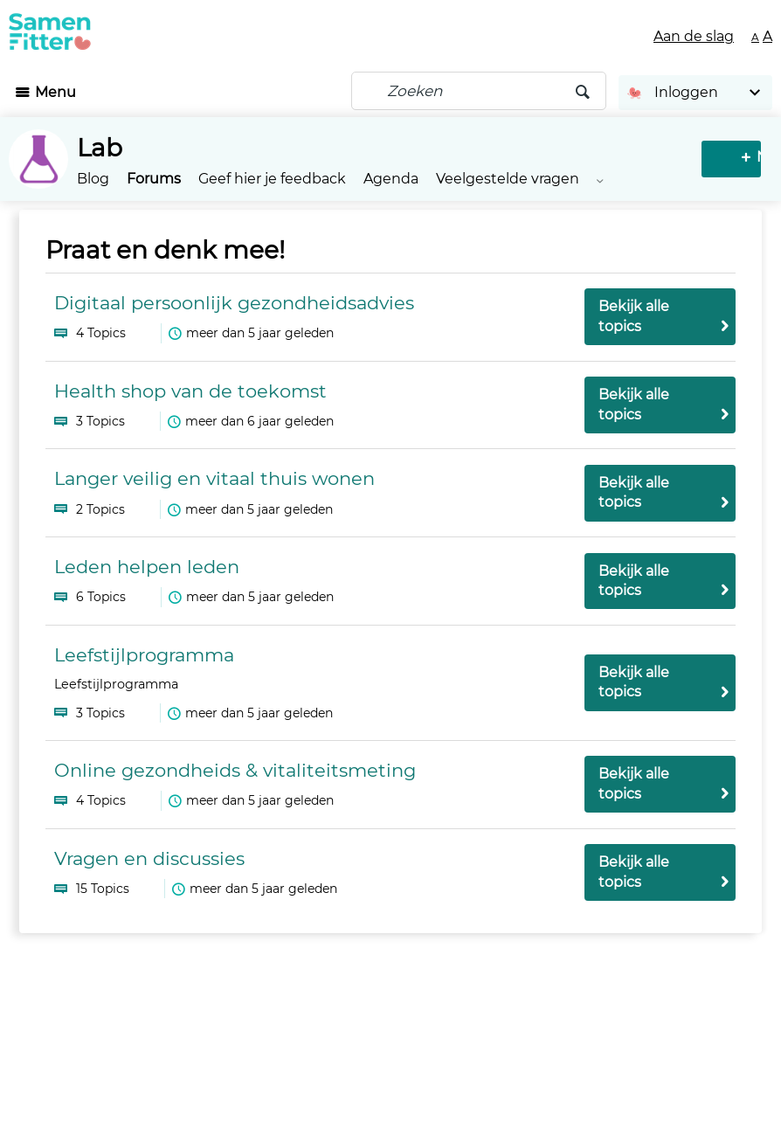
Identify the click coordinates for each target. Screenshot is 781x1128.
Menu (55, 92)
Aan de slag (693, 36)
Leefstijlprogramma (144, 655)
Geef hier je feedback (272, 178)
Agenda (390, 178)
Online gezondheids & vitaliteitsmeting (235, 770)
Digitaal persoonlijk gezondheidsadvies (234, 303)
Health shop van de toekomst (190, 391)
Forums (154, 178)
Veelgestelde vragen (507, 178)
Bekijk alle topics (633, 316)
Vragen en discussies (149, 858)
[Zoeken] (478, 91)
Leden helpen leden (146, 567)
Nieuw (734, 157)
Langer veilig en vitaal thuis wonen (214, 478)
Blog (93, 178)
